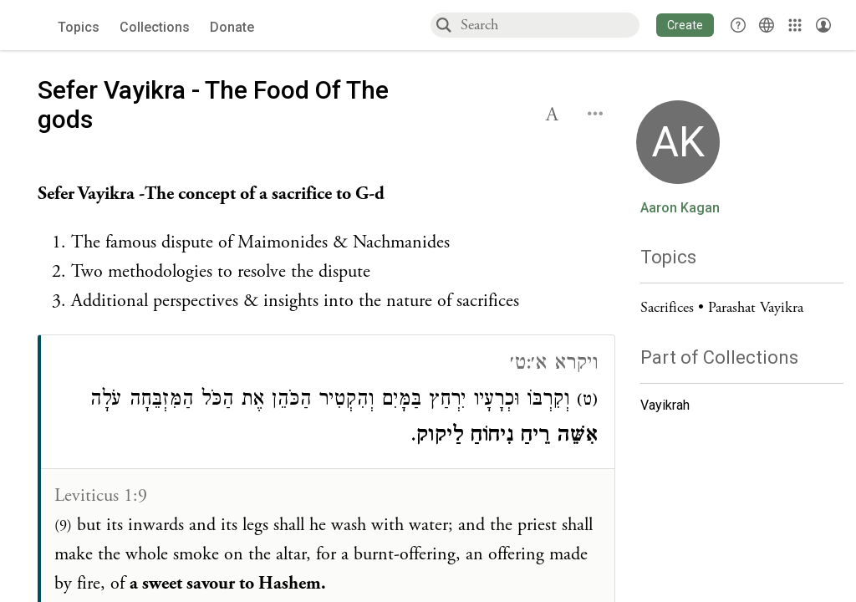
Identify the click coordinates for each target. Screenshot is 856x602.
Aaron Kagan (680, 208)
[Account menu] (823, 25)
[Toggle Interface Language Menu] (766, 25)
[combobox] (549, 24)
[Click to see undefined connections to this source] (326, 248)
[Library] (794, 25)
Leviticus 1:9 (100, 496)
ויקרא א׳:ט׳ (554, 365)
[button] (685, 25)
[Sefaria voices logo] (33, 25)
